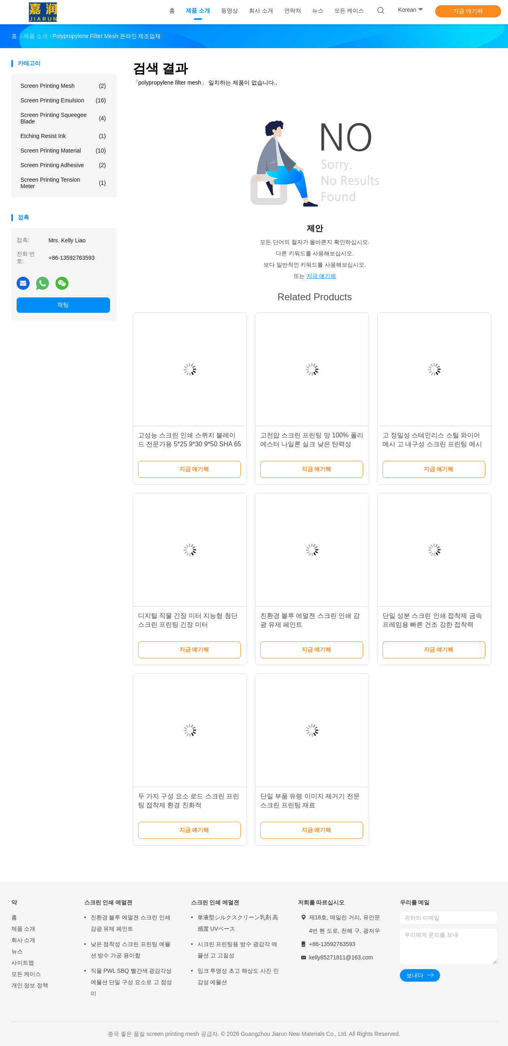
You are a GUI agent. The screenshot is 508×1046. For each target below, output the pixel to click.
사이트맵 (22, 962)
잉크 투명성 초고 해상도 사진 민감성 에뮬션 (238, 976)
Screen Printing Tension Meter (63, 182)
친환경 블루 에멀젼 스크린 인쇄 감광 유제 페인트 (131, 923)
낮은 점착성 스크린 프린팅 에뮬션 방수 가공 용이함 (131, 950)
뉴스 (17, 951)
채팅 (63, 304)
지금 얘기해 (468, 11)
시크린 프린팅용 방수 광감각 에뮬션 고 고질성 (238, 950)
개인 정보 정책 (30, 985)
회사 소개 (23, 940)
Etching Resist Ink (63, 136)
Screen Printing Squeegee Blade (63, 118)
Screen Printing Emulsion (63, 100)
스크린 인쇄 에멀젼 (108, 902)
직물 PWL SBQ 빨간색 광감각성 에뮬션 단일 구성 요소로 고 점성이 (131, 982)
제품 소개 (23, 928)
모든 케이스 (26, 974)
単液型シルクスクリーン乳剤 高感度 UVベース (238, 923)
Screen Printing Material (63, 150)
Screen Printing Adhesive (63, 165)
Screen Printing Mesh (63, 86)
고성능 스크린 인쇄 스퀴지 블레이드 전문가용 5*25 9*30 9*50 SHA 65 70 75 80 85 (189, 444)
